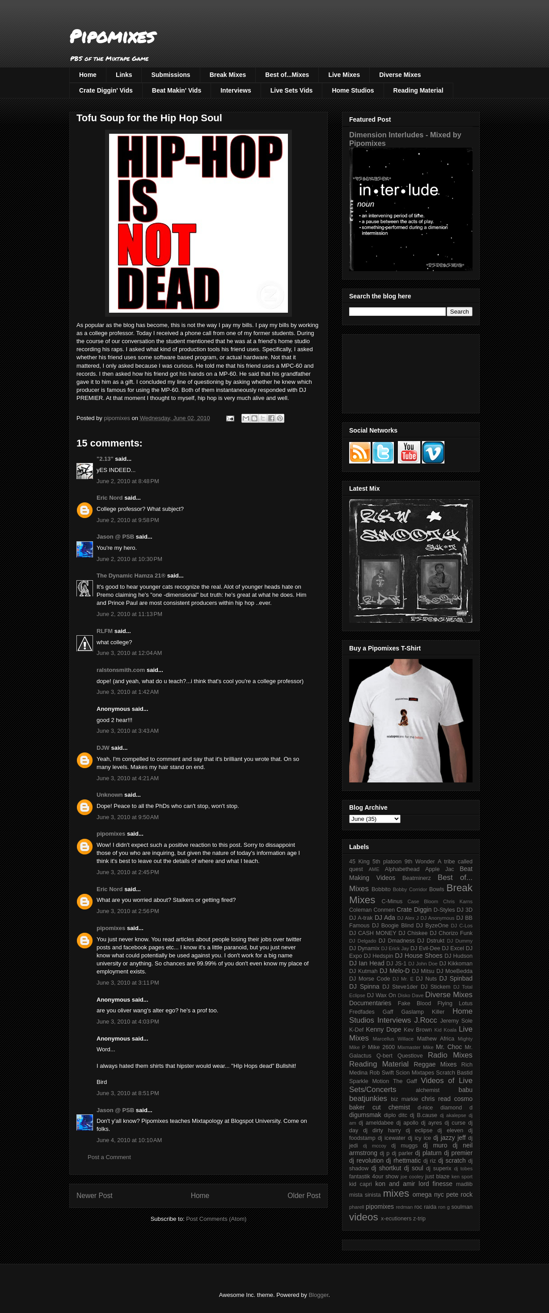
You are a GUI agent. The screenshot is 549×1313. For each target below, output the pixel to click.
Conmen (384, 910)
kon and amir (395, 1183)
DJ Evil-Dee (425, 948)
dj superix (438, 1168)
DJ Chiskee (412, 933)
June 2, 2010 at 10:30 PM (129, 559)
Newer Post (94, 1195)
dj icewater (391, 1138)
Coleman (360, 910)
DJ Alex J (408, 918)
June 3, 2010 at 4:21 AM (128, 778)
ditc (402, 1115)
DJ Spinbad (456, 978)
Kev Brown (418, 1030)
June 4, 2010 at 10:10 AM (129, 1140)
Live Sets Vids (291, 90)
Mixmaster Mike (415, 1047)
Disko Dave (411, 995)
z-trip (419, 1218)
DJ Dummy (460, 940)
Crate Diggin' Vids (106, 90)
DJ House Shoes (419, 955)
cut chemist (391, 1107)
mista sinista (365, 1195)
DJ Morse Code (369, 979)
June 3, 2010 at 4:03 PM (128, 1021)
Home (88, 74)
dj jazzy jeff (449, 1137)
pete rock (459, 1194)
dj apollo (407, 1123)
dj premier (458, 1152)
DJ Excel (453, 948)
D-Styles (444, 910)
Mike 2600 (381, 1047)
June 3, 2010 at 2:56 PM (128, 911)
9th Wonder (420, 861)
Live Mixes (344, 74)
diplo (390, 1115)
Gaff (388, 1012)
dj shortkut (386, 1168)
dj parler (402, 1153)
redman (404, 1207)
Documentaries (370, 1003)
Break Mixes (228, 74)
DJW (103, 747)
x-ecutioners (396, 1218)
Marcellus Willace (393, 1038)
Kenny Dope (383, 1029)
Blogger (318, 1295)
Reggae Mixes (435, 1064)
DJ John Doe (423, 963)
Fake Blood (414, 1003)
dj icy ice (419, 1138)
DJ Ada (385, 917)
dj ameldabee (376, 1123)
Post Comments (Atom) (216, 1218)
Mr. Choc (449, 1046)
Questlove (410, 1056)
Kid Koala (445, 1030)
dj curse (455, 1123)
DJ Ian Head (366, 963)
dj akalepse (453, 1115)
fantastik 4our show (373, 1176)
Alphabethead (402, 869)
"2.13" (105, 458)
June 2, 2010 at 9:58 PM (128, 520)
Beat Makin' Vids (176, 90)
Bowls (436, 889)
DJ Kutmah (363, 971)
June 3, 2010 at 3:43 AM (128, 730)
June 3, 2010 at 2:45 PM (128, 872)
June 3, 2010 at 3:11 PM (128, 982)
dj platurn (428, 1152)
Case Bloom (422, 901)
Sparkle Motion (369, 1081)
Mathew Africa (435, 1039)
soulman (462, 1207)
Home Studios (353, 90)
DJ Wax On (381, 995)
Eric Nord (110, 497)
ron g (444, 1207)
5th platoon (386, 861)
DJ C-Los (462, 925)
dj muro (435, 1145)
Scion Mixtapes (415, 1073)
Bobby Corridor (410, 889)
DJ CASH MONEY (373, 933)
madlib (464, 1184)
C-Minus (391, 901)
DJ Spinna (364, 986)
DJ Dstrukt (430, 941)
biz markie (404, 1099)
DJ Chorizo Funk (451, 933)
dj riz (429, 1161)
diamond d (456, 1108)
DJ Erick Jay (395, 948)
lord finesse (435, 1183)
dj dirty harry (382, 1130)
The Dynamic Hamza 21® (131, 575)
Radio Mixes (450, 1055)
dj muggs (404, 1146)
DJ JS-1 (396, 963)
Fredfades (362, 1012)
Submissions (170, 74)
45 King (359, 861)
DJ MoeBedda (454, 971)
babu (466, 1089)
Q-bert (384, 1056)
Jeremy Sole (456, 1021)
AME (373, 869)
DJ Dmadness (397, 941)
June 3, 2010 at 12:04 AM (129, 653)
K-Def (356, 1030)
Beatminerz (416, 878)
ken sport (462, 1176)
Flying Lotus (455, 1003)
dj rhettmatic (403, 1160)
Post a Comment (109, 1157)
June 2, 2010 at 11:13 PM (129, 614)
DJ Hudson (458, 956)
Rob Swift (381, 1073)
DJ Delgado (362, 940)
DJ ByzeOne (432, 925)
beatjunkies (368, 1098)
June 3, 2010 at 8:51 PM (128, 1093)
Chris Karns (458, 901)
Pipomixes (112, 36)
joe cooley (412, 1176)
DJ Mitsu (423, 971)
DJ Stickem (436, 987)
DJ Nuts (426, 979)
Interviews (235, 90)
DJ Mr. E (403, 979)
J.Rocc (425, 1020)
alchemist (427, 1090)
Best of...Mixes (287, 74)
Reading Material (418, 90)
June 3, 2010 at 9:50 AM (128, 817)
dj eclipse (418, 1130)
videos (363, 1217)
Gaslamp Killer (423, 1012)
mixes (396, 1193)
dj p (385, 1153)
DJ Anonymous (438, 918)
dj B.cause (423, 1115)
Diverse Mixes (400, 74)
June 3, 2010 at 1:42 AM (128, 691)
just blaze (437, 1176)
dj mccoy (374, 1145)
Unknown (110, 794)
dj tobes (463, 1168)
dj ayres (431, 1123)
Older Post (304, 1195)
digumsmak (365, 1114)
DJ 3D (464, 910)
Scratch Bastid (454, 1073)
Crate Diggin (414, 909)
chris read (436, 1098)
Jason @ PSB (115, 536)
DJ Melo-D (395, 970)
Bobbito (381, 889)
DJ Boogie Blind (393, 925)
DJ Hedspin (378, 956)
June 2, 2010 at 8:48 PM (128, 481)
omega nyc (428, 1194)
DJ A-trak (361, 918)
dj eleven (450, 1130)
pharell (356, 1207)
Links (124, 74)
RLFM (105, 631)
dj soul (413, 1168)
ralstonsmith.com (121, 670)
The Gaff (405, 1081)
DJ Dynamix (364, 948)
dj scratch (452, 1160)
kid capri (360, 1184)
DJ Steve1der (400, 987)
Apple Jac (439, 869)
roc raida (425, 1207)
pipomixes (111, 833)
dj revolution (366, 1160)
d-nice (425, 1108)
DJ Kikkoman (456, 963)
